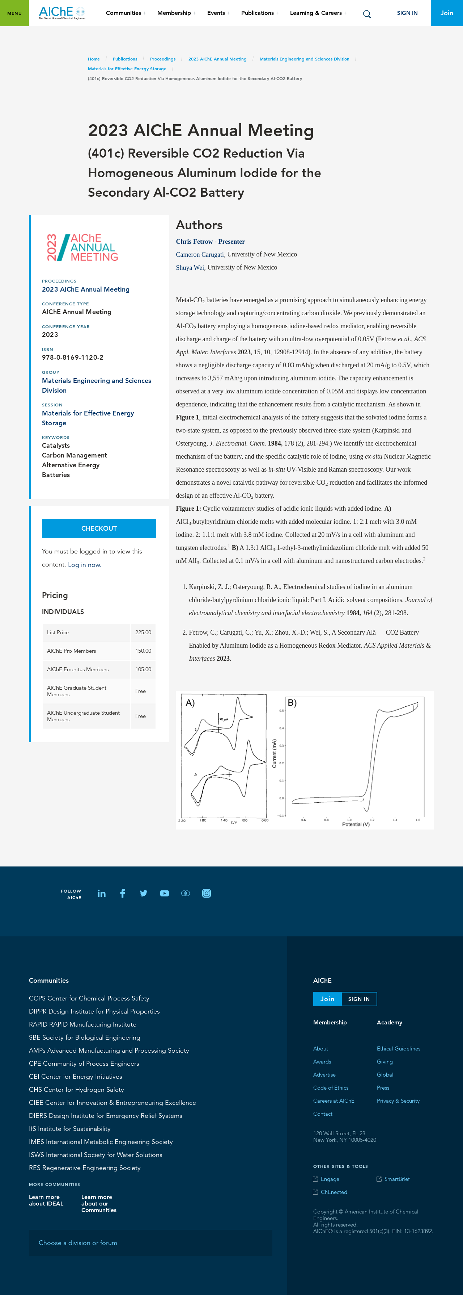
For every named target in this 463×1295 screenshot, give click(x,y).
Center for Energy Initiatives (75, 1077)
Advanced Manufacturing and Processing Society (109, 1050)
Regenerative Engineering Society (85, 1168)
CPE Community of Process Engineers (84, 1064)
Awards (322, 1061)
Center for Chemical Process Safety (89, 998)
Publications (125, 59)
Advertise (324, 1074)
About (320, 1048)
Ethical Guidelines (398, 1048)
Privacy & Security (398, 1100)
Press (383, 1087)
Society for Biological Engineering (84, 1037)
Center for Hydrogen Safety (76, 1090)
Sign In (407, 12)
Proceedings (162, 59)
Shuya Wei (190, 267)
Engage (330, 1178)
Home (94, 59)
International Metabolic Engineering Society (101, 1142)
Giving (385, 1061)
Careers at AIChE (333, 1100)
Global (385, 1074)
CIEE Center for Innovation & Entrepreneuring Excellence (112, 1103)
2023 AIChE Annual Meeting (217, 59)
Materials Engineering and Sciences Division (304, 59)
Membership (330, 1022)
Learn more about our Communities (98, 1203)
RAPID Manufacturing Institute (82, 1024)
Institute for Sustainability (70, 1129)
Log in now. (85, 564)
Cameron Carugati (200, 254)
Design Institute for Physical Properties (94, 1011)
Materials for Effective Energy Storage (127, 68)
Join (447, 13)
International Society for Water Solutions (95, 1155)
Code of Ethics (330, 1087)
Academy (389, 1022)
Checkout (99, 528)
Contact (322, 1113)
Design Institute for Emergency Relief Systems (105, 1116)
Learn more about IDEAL (46, 1200)
